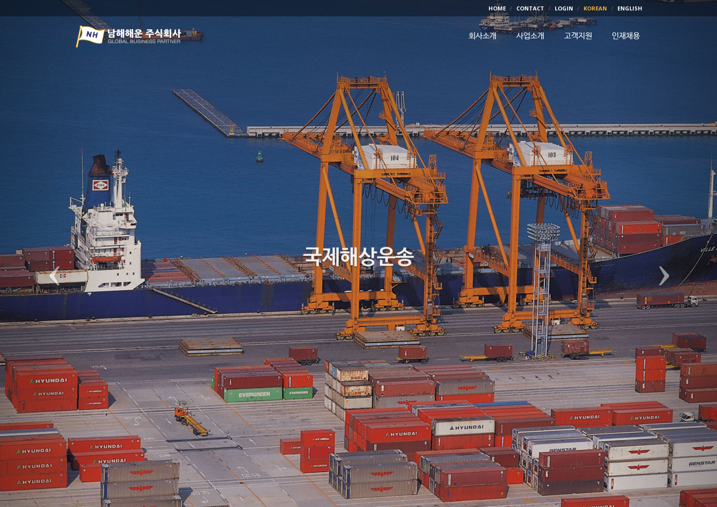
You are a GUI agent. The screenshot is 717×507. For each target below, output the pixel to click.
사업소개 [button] (530, 36)
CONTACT (530, 8)
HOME (497, 8)
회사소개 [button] (482, 36)
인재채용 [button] (626, 36)
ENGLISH (629, 8)
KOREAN (595, 8)
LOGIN (564, 8)
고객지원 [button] (578, 36)
